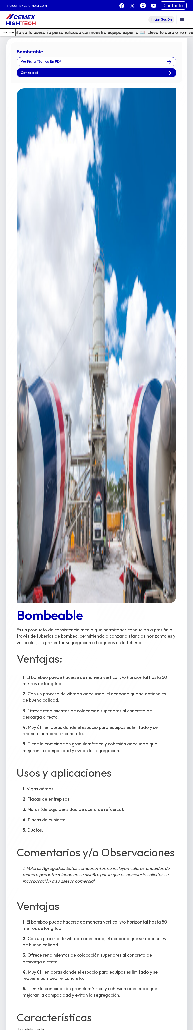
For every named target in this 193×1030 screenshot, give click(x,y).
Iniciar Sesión (161, 19)
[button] (182, 19)
